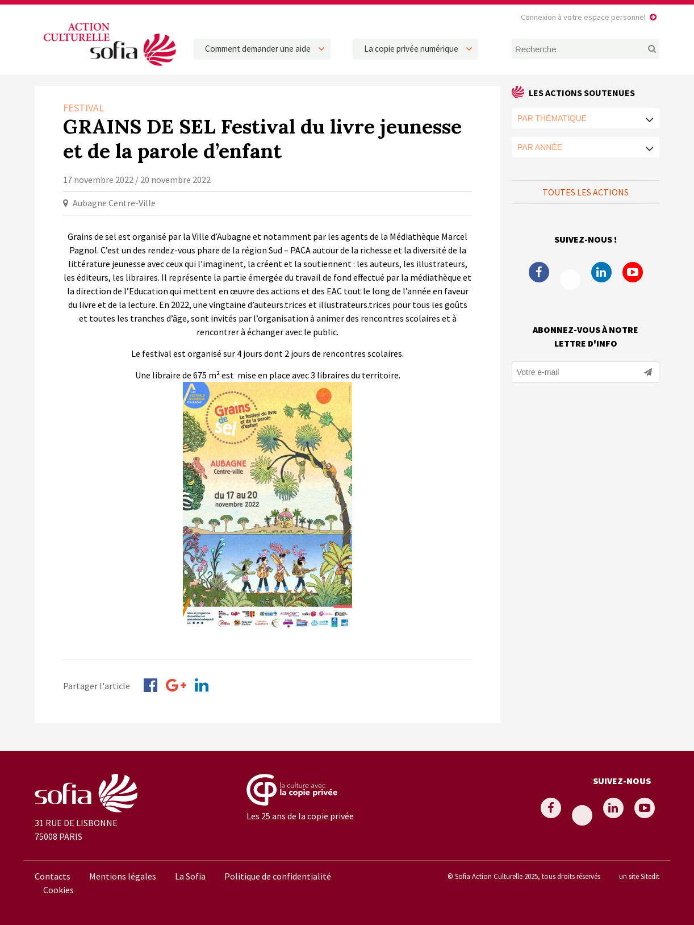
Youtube (632, 272)
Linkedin (601, 272)
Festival (83, 107)
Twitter (570, 279)
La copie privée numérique (411, 48)
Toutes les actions (585, 192)
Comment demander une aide (258, 48)
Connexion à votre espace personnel (583, 17)
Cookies (58, 889)
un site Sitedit (639, 876)
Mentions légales (122, 876)
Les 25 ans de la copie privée (300, 816)
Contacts (52, 876)
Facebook (539, 272)
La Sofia (190, 876)
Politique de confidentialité (277, 876)
